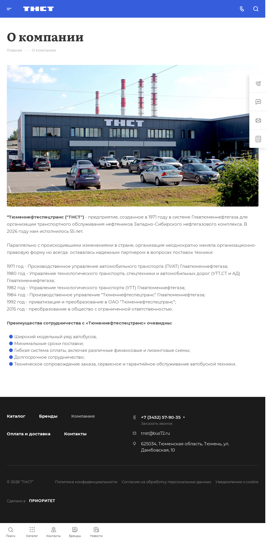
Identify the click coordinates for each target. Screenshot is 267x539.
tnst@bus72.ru (155, 433)
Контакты (75, 433)
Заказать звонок (157, 423)
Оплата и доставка (28, 433)
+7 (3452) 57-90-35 (161, 417)
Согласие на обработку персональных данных (166, 481)
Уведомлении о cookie (236, 481)
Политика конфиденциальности (86, 481)
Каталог (16, 416)
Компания (83, 416)
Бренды (48, 416)
